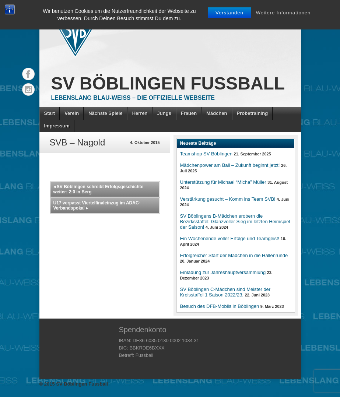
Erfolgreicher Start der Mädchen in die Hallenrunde (234, 255)
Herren (140, 113)
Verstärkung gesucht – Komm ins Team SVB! (228, 199)
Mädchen (216, 113)
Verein (71, 113)
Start (49, 113)
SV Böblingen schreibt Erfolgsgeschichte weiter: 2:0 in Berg (98, 189)
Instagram (28, 89)
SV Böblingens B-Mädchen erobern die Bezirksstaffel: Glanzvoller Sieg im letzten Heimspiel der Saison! (235, 221)
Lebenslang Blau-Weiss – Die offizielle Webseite (133, 98)
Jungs (164, 113)
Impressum (57, 126)
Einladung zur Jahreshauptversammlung (223, 272)
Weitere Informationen (283, 12)
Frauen (189, 113)
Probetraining (252, 113)
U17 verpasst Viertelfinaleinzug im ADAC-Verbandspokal (96, 205)
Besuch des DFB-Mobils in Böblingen (219, 306)
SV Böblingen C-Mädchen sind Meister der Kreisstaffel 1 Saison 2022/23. (225, 292)
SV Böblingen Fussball (168, 83)
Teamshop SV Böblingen (206, 154)
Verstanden (229, 12)
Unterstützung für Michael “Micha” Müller (223, 182)
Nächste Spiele (105, 113)
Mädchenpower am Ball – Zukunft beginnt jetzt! (230, 165)
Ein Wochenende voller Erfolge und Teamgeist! (230, 238)
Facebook (28, 74)
